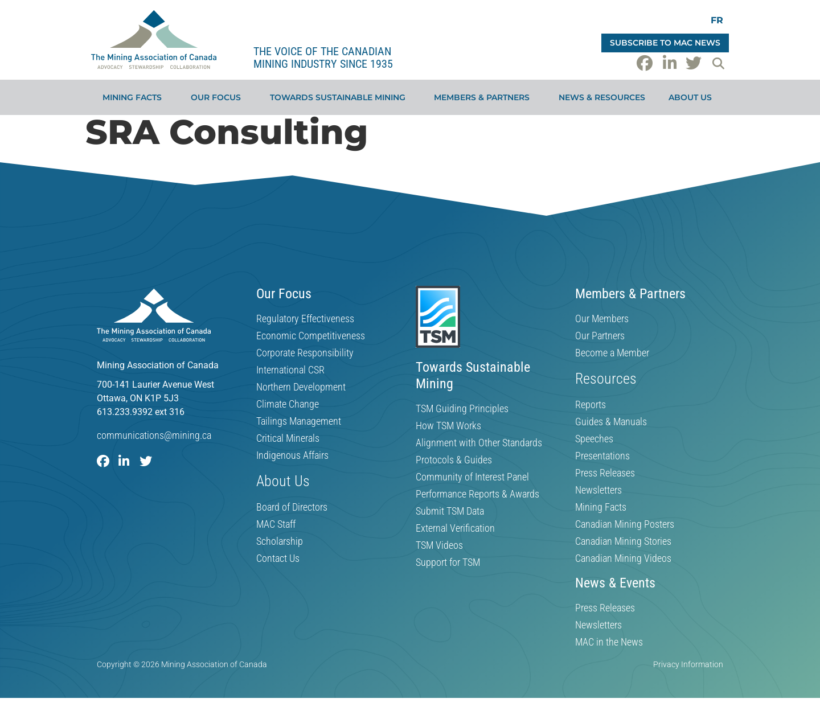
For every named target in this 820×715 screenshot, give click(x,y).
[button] (718, 63)
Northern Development (301, 387)
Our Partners (600, 336)
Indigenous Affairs (292, 455)
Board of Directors (291, 507)
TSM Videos (439, 545)
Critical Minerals (287, 438)
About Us (693, 97)
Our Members (602, 319)
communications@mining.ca (154, 435)
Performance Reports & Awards (477, 494)
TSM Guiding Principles (462, 409)
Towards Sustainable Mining (340, 97)
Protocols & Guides (454, 460)
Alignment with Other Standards (479, 443)
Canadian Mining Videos (623, 558)
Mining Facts (134, 97)
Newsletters (598, 490)
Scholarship (279, 541)
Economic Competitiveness (310, 336)
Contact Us (278, 558)
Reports (590, 405)
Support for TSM (448, 562)
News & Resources (602, 97)
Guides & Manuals (611, 422)
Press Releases (605, 473)
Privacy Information (688, 664)
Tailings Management (298, 421)
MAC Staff (276, 524)
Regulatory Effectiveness (305, 319)
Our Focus (219, 97)
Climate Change (287, 404)
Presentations (602, 456)
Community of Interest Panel (472, 477)
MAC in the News (609, 642)
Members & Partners (484, 97)
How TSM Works (448, 426)
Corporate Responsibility (305, 353)
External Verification (455, 528)
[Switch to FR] (717, 20)
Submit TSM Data (450, 511)
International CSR (290, 370)
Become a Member (612, 353)
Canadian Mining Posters (624, 524)
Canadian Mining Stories (623, 541)
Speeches (594, 439)
